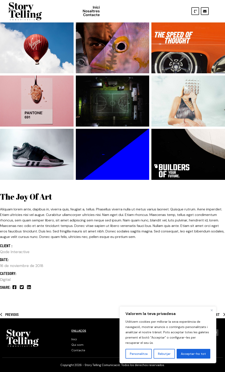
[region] (168, 334)
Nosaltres (145, 11)
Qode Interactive (14, 251)
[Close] (211, 310)
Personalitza (139, 354)
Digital (5, 279)
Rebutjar (164, 354)
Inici (127, 11)
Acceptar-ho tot (193, 354)
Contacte (169, 11)
